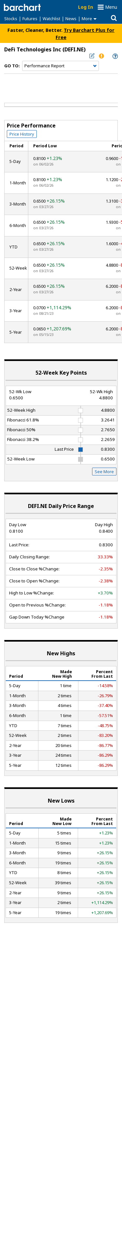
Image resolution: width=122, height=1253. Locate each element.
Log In (85, 7)
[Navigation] (60, 66)
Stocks (10, 18)
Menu (111, 7)
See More (104, 471)
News (70, 18)
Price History (21, 134)
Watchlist (51, 18)
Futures (29, 18)
